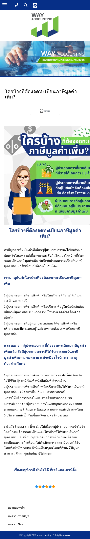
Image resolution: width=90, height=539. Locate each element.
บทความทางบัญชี (18, 516)
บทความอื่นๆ (15, 524)
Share (45, 111)
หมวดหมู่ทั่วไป (16, 507)
